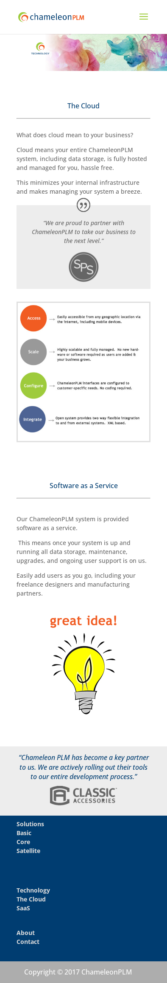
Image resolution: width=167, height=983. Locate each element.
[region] (83, 52)
